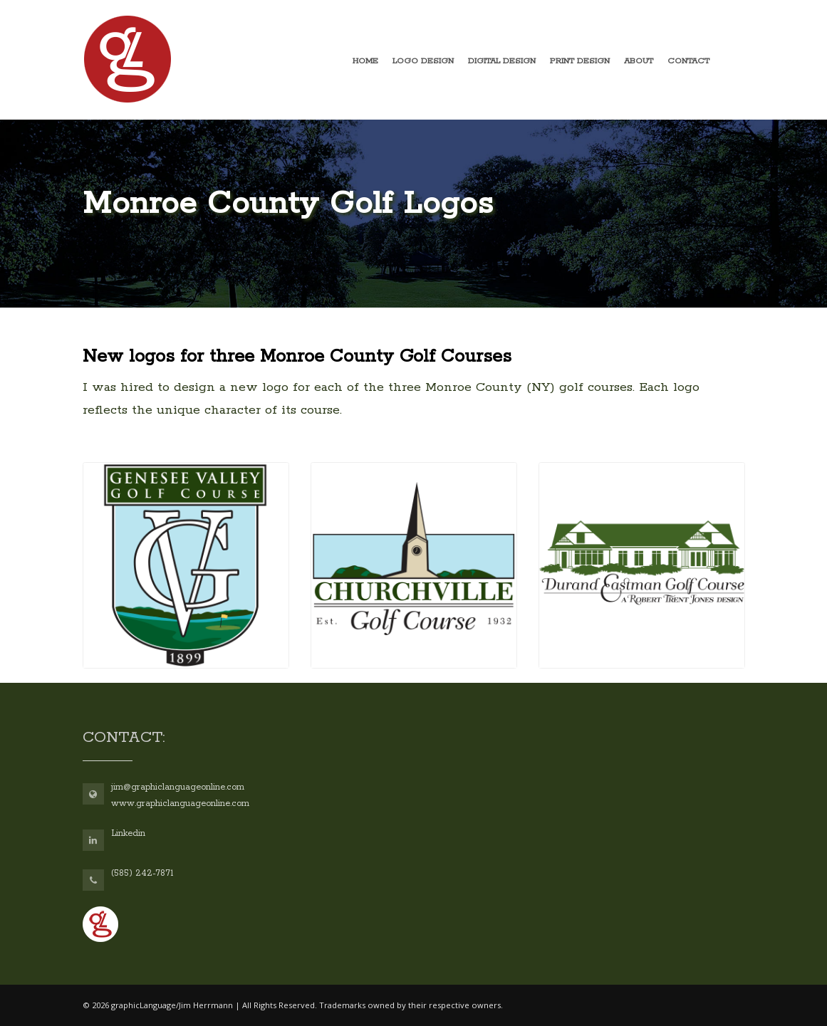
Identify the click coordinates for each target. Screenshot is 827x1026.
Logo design (423, 61)
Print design (580, 61)
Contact (688, 61)
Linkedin (128, 833)
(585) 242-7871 (142, 873)
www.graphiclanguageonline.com (180, 803)
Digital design (502, 61)
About (638, 61)
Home (365, 61)
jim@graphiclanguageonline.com (177, 787)
